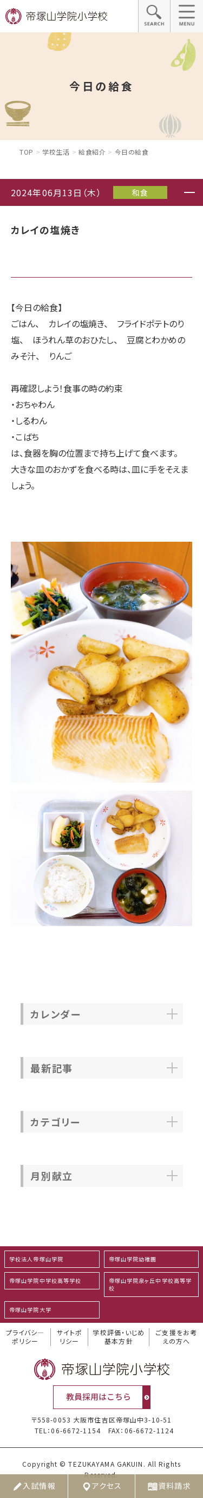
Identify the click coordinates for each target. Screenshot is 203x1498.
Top (26, 151)
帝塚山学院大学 (30, 1310)
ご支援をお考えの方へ (176, 1337)
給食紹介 (92, 151)
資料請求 (169, 1486)
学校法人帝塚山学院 (36, 1259)
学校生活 (55, 151)
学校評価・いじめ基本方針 (119, 1337)
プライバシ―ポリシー (25, 1337)
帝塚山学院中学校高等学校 (45, 1280)
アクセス (101, 1486)
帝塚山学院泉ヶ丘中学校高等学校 (150, 1284)
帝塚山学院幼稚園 (133, 1259)
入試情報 (33, 1486)
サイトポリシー (69, 1337)
